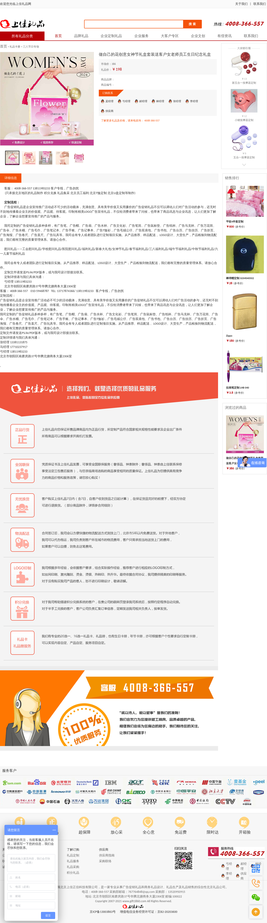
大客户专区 (170, 36)
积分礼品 (73, 873)
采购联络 (105, 861)
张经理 (177, 101)
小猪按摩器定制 (244, 120)
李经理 (194, 101)
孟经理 (109, 101)
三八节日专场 (31, 46)
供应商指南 (107, 855)
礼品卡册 (15, 46)
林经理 (160, 101)
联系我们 (259, 4)
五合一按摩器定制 (244, 157)
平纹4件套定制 (234, 221)
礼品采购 (73, 867)
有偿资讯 (224, 36)
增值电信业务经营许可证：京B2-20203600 (148, 912)
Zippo (229, 335)
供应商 (109, 111)
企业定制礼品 (111, 36)
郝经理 (143, 101)
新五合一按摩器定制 (244, 82)
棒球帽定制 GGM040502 (240, 278)
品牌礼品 (81, 36)
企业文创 (198, 36)
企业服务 (141, 36)
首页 (58, 36)
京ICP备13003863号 (103, 912)
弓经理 (126, 101)
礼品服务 (73, 861)
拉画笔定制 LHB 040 (237, 387)
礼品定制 (73, 855)
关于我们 (241, 4)
